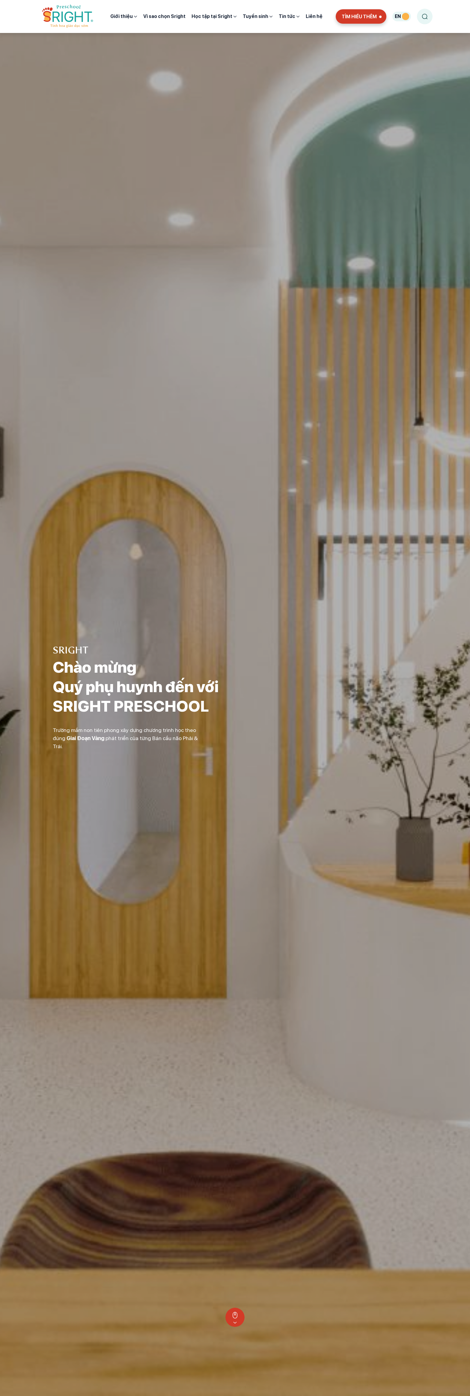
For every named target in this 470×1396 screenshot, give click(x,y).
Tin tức (289, 16)
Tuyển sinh (258, 16)
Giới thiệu (123, 16)
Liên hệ (314, 16)
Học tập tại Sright (214, 16)
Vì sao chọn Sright (164, 16)
